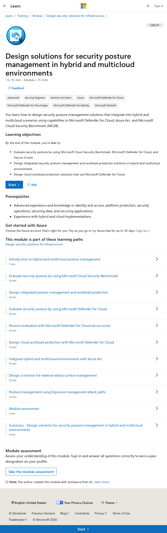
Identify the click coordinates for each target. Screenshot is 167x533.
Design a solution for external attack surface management (53, 375)
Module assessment (24, 408)
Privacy (99, 513)
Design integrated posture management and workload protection (58, 292)
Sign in (158, 6)
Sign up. (141, 230)
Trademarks (16, 519)
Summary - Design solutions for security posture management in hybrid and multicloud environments (75, 427)
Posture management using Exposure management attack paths (57, 392)
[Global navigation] (4, 6)
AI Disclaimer (17, 513)
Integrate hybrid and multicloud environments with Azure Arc (55, 359)
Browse (37, 16)
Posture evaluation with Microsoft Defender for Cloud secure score (59, 325)
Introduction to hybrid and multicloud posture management (54, 259)
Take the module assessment (31, 471)
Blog (63, 513)
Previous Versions (43, 513)
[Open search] (148, 6)
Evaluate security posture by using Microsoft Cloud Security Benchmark (63, 276)
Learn (9, 16)
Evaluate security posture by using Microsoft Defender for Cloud (58, 309)
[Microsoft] (83, 6)
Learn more (101, 482)
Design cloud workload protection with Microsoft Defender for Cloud (61, 342)
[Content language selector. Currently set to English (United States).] (29, 502)
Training (23, 16)
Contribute (82, 513)
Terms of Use (121, 513)
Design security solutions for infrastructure (76, 16)
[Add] (32, 184)
